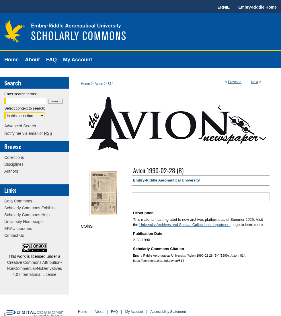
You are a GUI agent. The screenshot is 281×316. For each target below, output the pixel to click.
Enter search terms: (20, 94)
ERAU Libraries (18, 228)
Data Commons (18, 201)
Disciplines (14, 164)
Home (85, 84)
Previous (234, 82)
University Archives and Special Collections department (185, 225)
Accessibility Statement (168, 312)
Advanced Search (20, 126)
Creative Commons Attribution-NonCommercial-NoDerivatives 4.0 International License (34, 268)
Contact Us (14, 235)
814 (111, 84)
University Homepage (23, 221)
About (99, 312)
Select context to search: (24, 108)
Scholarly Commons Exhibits (29, 208)
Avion (99, 84)
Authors (11, 171)
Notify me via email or (28, 133)
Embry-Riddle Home (257, 7)
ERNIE (223, 7)
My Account (134, 312)
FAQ (114, 312)
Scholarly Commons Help (27, 214)
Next (254, 82)
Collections (14, 157)
